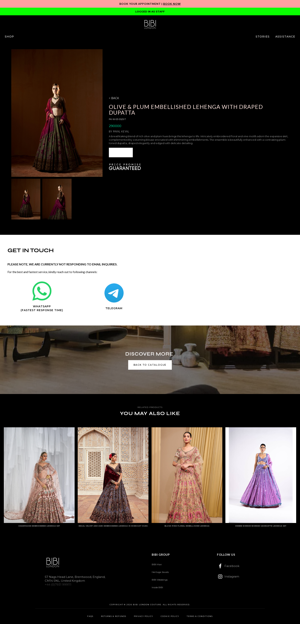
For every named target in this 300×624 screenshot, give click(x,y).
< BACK (114, 98)
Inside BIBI (157, 587)
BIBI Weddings (160, 579)
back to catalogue (150, 364)
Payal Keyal (121, 131)
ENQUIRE (121, 152)
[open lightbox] (57, 113)
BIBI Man (157, 564)
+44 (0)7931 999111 (58, 584)
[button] (9, 36)
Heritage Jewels (160, 572)
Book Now (172, 3)
